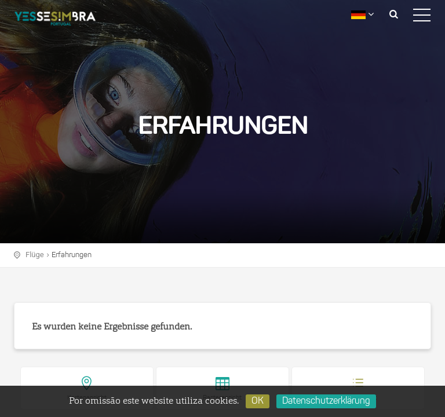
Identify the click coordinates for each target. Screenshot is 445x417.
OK (257, 401)
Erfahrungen (72, 255)
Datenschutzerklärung (326, 401)
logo (63, 20)
